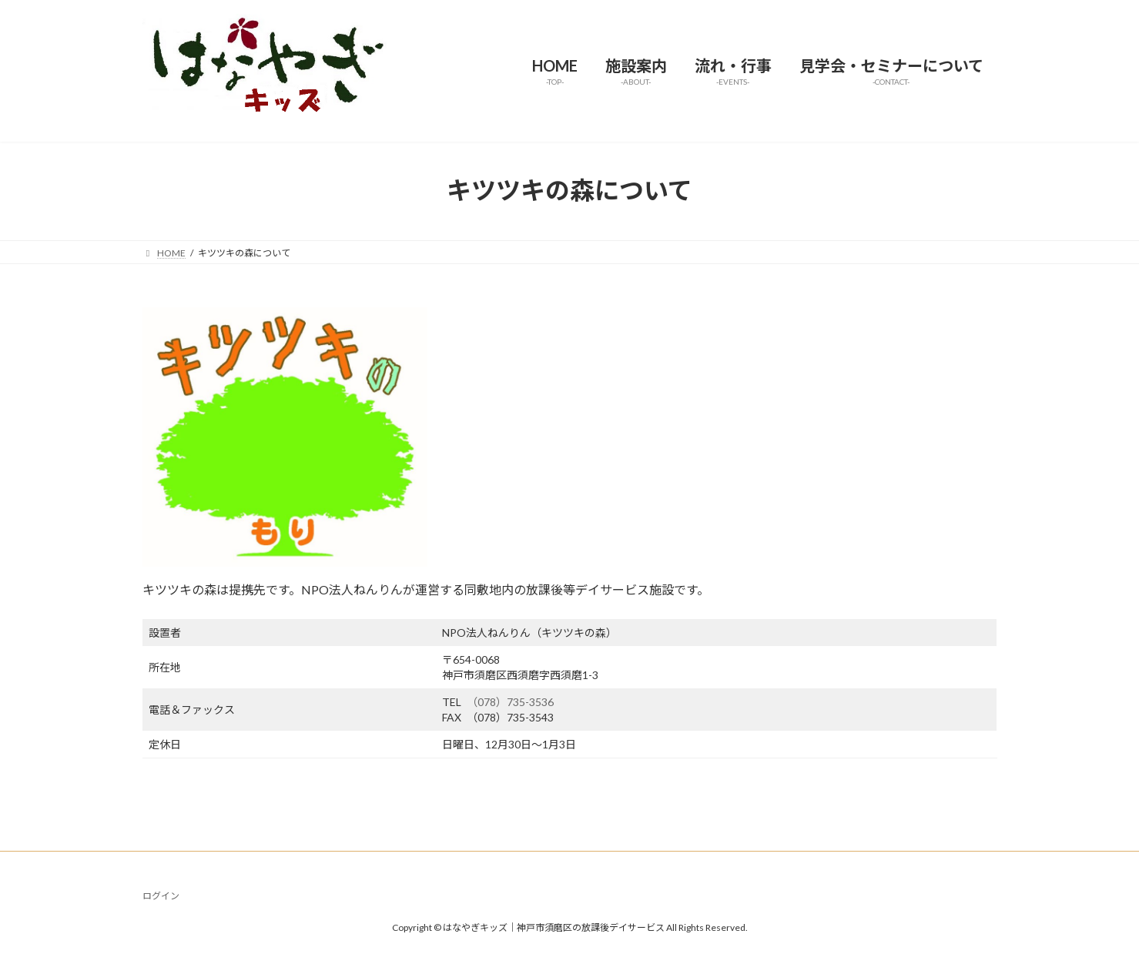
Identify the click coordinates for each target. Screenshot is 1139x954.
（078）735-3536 (513, 701)
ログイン (160, 896)
